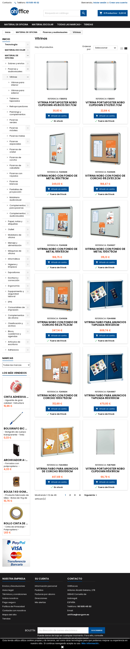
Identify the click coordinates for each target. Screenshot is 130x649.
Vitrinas (13, 76)
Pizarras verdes (14, 121)
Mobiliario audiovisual (15, 198)
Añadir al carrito (57, 115)
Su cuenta (42, 578)
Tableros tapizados (15, 99)
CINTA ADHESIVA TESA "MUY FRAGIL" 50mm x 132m (16, 397)
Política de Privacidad (13, 606)
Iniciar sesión (99, 2)
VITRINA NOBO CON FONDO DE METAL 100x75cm (105, 250)
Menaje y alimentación (15, 244)
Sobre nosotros (10, 598)
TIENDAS (88, 24)
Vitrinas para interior (17, 83)
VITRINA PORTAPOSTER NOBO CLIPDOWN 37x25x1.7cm (105, 104)
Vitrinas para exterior (17, 91)
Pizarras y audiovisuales (15, 70)
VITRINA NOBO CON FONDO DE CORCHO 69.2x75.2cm (57, 323)
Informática (14, 258)
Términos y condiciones (14, 594)
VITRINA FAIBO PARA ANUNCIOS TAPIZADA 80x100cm (105, 397)
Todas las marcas (68, 24)
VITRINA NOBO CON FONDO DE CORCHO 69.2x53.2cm (105, 177)
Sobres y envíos (16, 63)
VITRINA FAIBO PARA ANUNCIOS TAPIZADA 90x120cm (105, 323)
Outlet (11, 229)
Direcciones (41, 598)
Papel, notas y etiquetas (15, 222)
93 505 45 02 (32, 2)
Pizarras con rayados (16, 174)
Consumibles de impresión (16, 308)
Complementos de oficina (16, 316)
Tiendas (6, 618)
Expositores (14, 272)
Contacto (7, 2)
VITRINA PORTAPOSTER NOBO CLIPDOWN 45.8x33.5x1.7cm (57, 104)
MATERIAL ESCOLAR (42, 24)
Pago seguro (9, 602)
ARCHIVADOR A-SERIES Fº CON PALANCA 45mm (16, 460)
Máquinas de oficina (14, 252)
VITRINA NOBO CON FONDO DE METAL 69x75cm (57, 177)
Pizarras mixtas (17, 135)
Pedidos (39, 590)
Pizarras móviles (14, 129)
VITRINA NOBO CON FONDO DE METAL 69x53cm (57, 250)
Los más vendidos (14, 373)
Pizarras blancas (14, 182)
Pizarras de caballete (15, 166)
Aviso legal (8, 590)
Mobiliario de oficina (14, 236)
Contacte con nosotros (14, 610)
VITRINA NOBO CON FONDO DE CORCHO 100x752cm (57, 397)
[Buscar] (65, 13)
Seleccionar (106, 48)
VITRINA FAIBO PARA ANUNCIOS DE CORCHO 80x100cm (57, 470)
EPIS (10, 301)
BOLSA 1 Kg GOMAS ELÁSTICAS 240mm (16, 491)
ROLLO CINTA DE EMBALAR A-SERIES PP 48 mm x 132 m (16, 523)
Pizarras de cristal (15, 150)
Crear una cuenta (118, 2)
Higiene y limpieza (12, 265)
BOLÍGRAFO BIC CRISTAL (16, 428)
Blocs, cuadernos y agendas (14, 334)
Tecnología (11, 44)
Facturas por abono (45, 594)
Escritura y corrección (13, 279)
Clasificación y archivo (15, 324)
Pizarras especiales (15, 142)
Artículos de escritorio (14, 343)
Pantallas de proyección (16, 190)
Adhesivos (13, 349)
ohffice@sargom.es (78, 614)
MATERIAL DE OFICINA (16, 24)
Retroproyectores (19, 106)
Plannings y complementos (17, 113)
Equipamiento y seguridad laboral (16, 294)
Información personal (46, 586)
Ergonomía (13, 285)
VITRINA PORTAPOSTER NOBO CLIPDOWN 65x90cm (105, 470)
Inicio (6, 39)
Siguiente (91, 495)
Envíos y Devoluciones (13, 586)
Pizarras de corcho (15, 158)
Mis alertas (40, 602)
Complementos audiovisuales (18, 214)
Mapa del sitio (9, 614)
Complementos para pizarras (18, 206)
